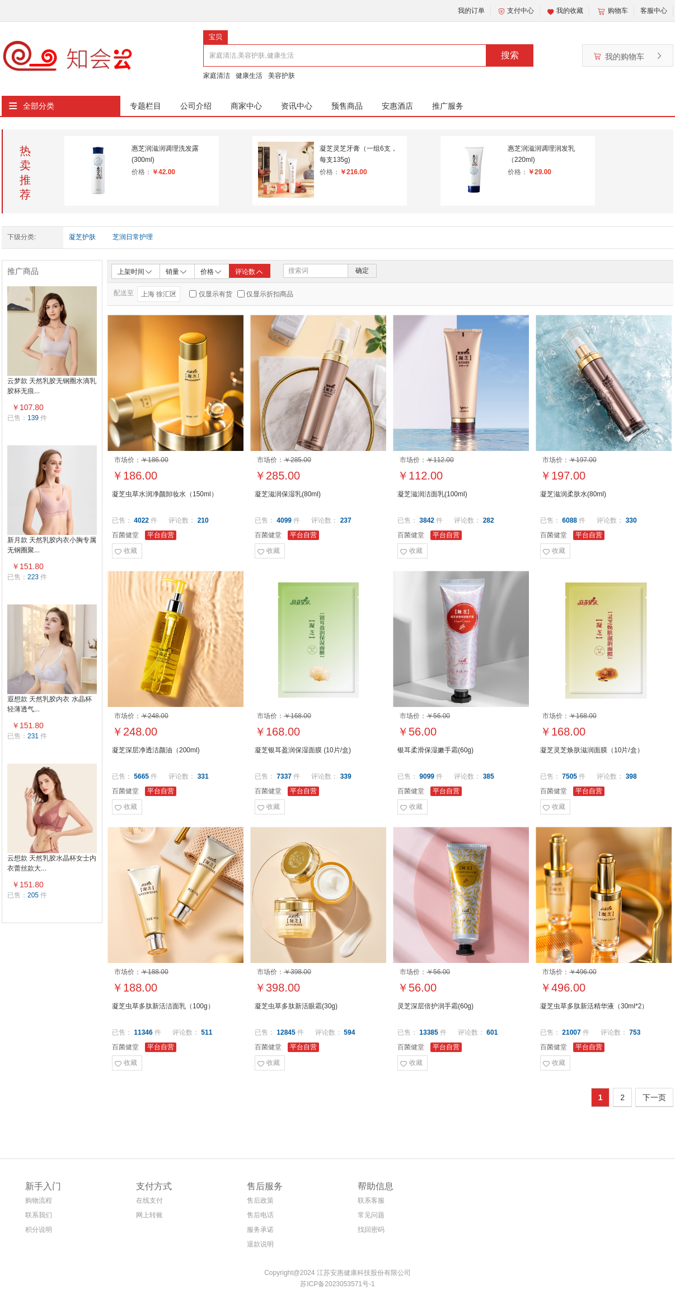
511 (206, 1032)
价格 (211, 271)
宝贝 (215, 37)
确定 (362, 270)
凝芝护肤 (82, 237)
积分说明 (38, 1230)
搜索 (510, 55)
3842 (426, 520)
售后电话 (260, 1215)
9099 (426, 776)
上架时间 (135, 271)
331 (203, 776)
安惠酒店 (397, 105)
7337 (284, 776)
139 (33, 418)
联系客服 (371, 1200)
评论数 (249, 272)
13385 (428, 1032)
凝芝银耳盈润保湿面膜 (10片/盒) (303, 750)
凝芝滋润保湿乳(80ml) (288, 494)
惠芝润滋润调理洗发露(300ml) (165, 154)
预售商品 (347, 105)
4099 (284, 520)
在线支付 (149, 1200)
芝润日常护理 (132, 237)
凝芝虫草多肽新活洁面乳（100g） (163, 1006)
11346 (143, 1032)
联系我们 (38, 1215)
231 (33, 736)
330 (631, 520)
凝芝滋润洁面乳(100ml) (432, 494)
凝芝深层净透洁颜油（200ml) (156, 750)
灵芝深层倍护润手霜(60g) (435, 1006)
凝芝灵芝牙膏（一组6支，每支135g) (358, 154)
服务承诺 (260, 1230)
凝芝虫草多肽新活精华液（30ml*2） (594, 1006)
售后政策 (260, 1200)
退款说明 (260, 1244)
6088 (569, 520)
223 (33, 577)
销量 (177, 271)
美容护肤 (281, 76)
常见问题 (371, 1215)
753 (634, 1032)
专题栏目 (145, 105)
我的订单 (471, 11)
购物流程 (38, 1200)
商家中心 (246, 105)
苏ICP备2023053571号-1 (337, 1284)
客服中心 (653, 11)
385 (488, 776)
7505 (569, 776)
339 (345, 776)
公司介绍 (196, 105)
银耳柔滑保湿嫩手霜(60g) (435, 750)
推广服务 (447, 105)
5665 (141, 776)
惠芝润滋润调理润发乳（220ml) (541, 154)
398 (631, 776)
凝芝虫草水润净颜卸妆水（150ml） (165, 494)
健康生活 (249, 76)
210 (203, 520)
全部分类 (38, 105)
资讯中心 (296, 105)
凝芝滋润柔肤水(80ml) (573, 494)
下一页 (654, 1097)
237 (345, 520)
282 (488, 520)
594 (349, 1032)
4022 (141, 520)
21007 (571, 1032)
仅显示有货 (215, 294)
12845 (285, 1032)
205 (33, 895)
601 (492, 1032)
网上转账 (149, 1215)
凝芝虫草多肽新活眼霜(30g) (296, 1006)
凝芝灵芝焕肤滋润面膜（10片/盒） (592, 750)
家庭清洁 (216, 76)
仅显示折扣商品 (269, 294)
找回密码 (371, 1230)
